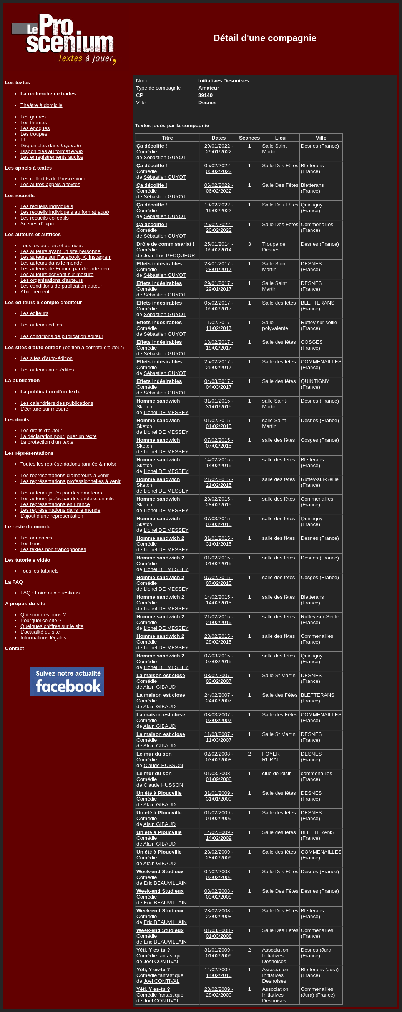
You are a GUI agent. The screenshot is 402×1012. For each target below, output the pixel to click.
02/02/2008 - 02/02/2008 (218, 874)
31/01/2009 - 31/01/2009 (218, 796)
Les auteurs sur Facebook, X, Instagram (65, 257)
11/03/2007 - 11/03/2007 (218, 737)
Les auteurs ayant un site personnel (60, 251)
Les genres (33, 117)
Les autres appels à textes (50, 184)
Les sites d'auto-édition (46, 358)
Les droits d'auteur (41, 430)
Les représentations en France (55, 504)
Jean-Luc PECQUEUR (169, 255)
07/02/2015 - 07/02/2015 (218, 443)
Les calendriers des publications (56, 403)
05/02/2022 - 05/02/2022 (218, 168)
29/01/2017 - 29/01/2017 (218, 286)
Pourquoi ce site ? (40, 620)
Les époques (35, 128)
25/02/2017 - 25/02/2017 (218, 364)
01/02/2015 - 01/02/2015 (218, 423)
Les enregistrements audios (51, 157)
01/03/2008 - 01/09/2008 (218, 776)
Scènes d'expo (37, 223)
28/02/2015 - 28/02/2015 (218, 502)
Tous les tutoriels (39, 571)
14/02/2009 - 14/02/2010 (218, 972)
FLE (25, 140)
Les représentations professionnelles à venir (70, 481)
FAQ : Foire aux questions (50, 593)
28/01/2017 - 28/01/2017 (218, 266)
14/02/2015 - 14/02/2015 (218, 462)
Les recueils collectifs (44, 218)
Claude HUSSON (163, 765)
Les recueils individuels (46, 206)
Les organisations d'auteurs (51, 280)
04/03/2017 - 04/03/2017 (218, 384)
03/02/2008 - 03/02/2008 (218, 894)
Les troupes (33, 134)
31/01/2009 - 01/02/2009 (218, 953)
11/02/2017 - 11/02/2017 (218, 325)
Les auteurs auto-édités (47, 370)
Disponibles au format (51, 151)
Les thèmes (33, 122)
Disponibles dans (50, 145)
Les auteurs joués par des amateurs (61, 493)
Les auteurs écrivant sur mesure (56, 274)
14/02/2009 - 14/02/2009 (218, 835)
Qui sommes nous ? (43, 615)
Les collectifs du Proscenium (52, 178)
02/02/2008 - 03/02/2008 (218, 756)
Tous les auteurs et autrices (51, 245)
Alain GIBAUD (159, 687)
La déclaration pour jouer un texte (58, 436)
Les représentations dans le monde (60, 510)
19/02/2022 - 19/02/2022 (218, 207)
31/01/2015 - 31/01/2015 (218, 403)
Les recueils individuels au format (64, 212)
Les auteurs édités (41, 325)
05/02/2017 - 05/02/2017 (218, 305)
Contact (14, 648)
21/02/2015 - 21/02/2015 (218, 482)
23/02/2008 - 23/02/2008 (218, 913)
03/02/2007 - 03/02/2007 (218, 678)
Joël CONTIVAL (162, 961)
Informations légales (43, 638)
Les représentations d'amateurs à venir (64, 475)
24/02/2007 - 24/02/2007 (218, 698)
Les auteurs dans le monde (51, 263)
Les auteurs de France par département (65, 268)
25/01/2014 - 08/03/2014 (218, 247)
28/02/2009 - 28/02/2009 (218, 855)
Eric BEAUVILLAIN (165, 883)
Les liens (30, 543)
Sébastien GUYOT (165, 157)
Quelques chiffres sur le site (51, 626)
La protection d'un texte (46, 442)
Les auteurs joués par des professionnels (67, 498)
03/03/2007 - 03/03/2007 (218, 717)
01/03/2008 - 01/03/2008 (218, 933)
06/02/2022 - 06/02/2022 (218, 188)
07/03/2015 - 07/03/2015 (218, 521)
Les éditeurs (34, 313)
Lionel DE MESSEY (166, 412)
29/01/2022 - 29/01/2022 (218, 149)
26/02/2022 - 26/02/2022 (218, 227)
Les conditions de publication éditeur (61, 336)
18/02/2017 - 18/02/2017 (218, 345)
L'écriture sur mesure (44, 409)
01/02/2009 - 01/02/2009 (218, 815)
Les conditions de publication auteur (61, 286)
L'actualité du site (40, 632)
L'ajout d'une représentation (51, 516)
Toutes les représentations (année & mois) (68, 464)
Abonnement (35, 292)
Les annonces (36, 538)
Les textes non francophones (53, 549)
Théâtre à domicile (41, 105)
